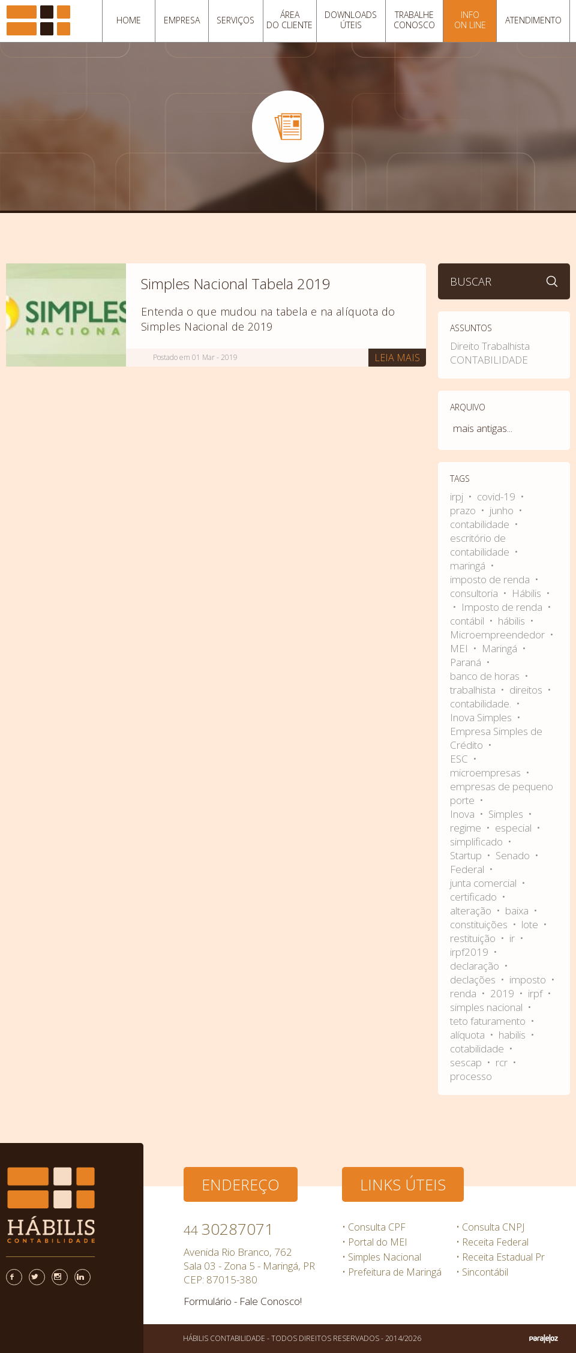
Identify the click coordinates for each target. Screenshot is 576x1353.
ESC (460, 759)
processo (471, 1076)
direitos (527, 690)
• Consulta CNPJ (490, 1227)
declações (474, 979)
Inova (463, 814)
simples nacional (487, 1007)
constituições (480, 924)
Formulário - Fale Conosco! (243, 1301)
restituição (474, 938)
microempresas (486, 772)
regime (467, 828)
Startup (467, 855)
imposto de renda (491, 579)
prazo (464, 510)
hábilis (512, 621)
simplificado (477, 841)
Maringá (501, 648)
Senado (514, 855)
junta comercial (484, 883)
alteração (472, 910)
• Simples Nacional (381, 1257)
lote (531, 924)
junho (503, 510)
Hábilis (528, 593)
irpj (458, 496)
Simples (507, 814)
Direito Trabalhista (490, 346)
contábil (468, 621)
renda (464, 993)
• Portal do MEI (374, 1242)
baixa (518, 910)
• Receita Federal (492, 1242)
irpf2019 (470, 952)
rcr (503, 1062)
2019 (503, 993)
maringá (469, 565)
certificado (474, 897)
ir (513, 938)
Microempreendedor (498, 634)
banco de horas (486, 676)
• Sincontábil (482, 1272)
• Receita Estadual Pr (500, 1257)
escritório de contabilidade (481, 545)
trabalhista (474, 690)
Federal (468, 869)
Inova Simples (482, 717)
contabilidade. (482, 703)
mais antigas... (482, 428)
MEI (460, 648)
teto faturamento (489, 1021)
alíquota (468, 1035)
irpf (536, 993)
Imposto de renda (503, 607)
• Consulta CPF (374, 1227)
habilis (513, 1035)
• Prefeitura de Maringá (392, 1272)
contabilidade (481, 524)
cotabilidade (478, 1048)
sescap (467, 1062)
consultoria (475, 593)
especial (514, 828)
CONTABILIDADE (489, 360)
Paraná (467, 662)
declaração (476, 966)
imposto (528, 979)
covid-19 (497, 496)
